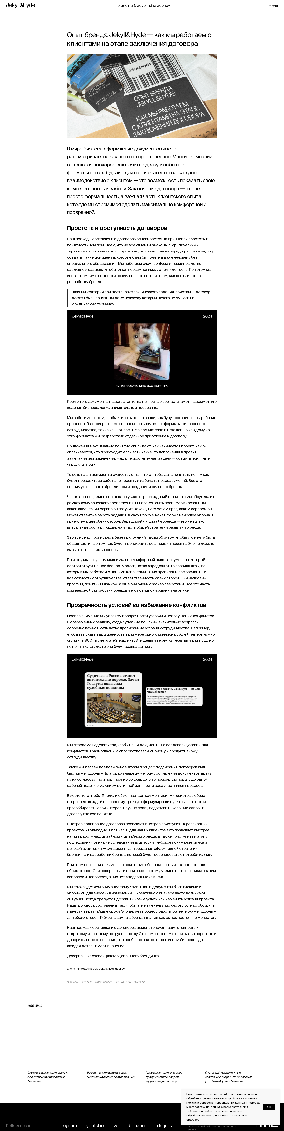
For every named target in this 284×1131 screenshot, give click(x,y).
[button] (274, 6)
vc (115, 1125)
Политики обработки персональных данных (215, 1102)
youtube (95, 1125)
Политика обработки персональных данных (212, 1128)
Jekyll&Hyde (20, 5)
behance (138, 1125)
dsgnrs (164, 1125)
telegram (67, 1125)
